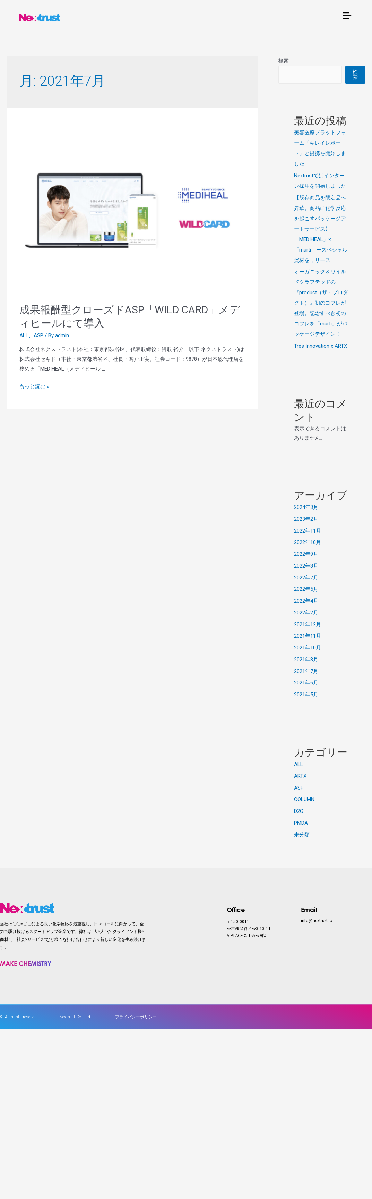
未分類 (302, 835)
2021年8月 (306, 659)
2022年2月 (306, 613)
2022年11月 (307, 531)
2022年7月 (306, 578)
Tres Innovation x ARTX (320, 346)
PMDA (301, 823)
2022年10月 (307, 542)
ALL (23, 335)
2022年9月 (306, 554)
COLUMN (304, 799)
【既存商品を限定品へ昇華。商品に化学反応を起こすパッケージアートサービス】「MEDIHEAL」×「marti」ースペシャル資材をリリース (320, 229)
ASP (38, 335)
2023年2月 (306, 519)
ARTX (300, 776)
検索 (283, 61)
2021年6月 (306, 683)
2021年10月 (307, 648)
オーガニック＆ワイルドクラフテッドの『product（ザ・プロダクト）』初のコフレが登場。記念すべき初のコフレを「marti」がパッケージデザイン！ (321, 303)
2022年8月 (306, 566)
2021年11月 (307, 636)
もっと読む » (34, 386)
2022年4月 (306, 601)
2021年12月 (307, 624)
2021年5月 (306, 694)
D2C (298, 811)
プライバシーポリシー (136, 1016)
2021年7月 (306, 671)
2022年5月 (306, 589)
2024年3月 (306, 507)
